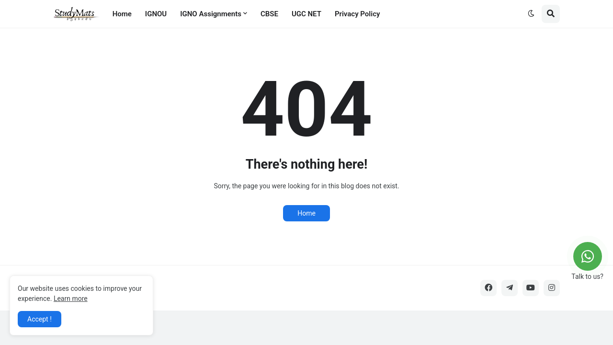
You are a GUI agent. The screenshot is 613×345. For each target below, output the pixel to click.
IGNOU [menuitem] (156, 14)
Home (306, 213)
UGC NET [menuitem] (306, 14)
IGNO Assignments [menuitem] (210, 14)
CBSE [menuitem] (269, 14)
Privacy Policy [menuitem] (357, 14)
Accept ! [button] (39, 319)
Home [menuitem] (122, 14)
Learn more (71, 298)
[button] (531, 14)
